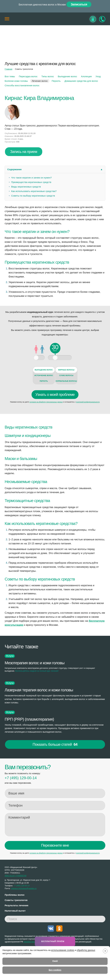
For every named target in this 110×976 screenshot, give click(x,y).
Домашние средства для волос (81, 81)
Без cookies (55, 970)
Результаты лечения (16, 905)
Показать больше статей (55, 744)
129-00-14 (21, 778)
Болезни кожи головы (16, 81)
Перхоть (56, 81)
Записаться (79, 4)
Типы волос (47, 76)
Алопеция (86, 76)
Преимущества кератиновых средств (31, 182)
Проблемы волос (15, 894)
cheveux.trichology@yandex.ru (24, 888)
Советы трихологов (16, 900)
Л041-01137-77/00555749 (15, 876)
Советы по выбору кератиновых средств (33, 195)
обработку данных (86, 950)
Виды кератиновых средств (26, 186)
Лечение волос (40, 81)
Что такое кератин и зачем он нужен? (31, 177)
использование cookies (62, 950)
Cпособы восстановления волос (22, 85)
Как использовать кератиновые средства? (34, 191)
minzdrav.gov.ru (30, 942)
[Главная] (55, 19)
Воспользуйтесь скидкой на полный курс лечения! (37, 671)
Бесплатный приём (53, 941)
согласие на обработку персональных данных (46, 402)
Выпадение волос (67, 76)
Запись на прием (23, 151)
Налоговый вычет (15, 910)
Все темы (10, 76)
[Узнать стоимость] (93, 19)
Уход (98, 76)
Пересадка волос (28, 76)
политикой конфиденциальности (87, 402)
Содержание (14, 169)
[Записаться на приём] (102, 19)
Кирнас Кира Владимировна (39, 98)
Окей (55, 961)
